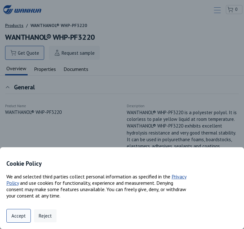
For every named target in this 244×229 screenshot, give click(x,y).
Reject (45, 216)
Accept (18, 216)
